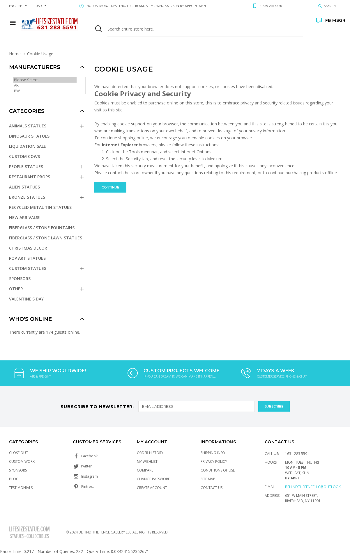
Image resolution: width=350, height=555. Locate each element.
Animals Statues (27, 126)
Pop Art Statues (27, 258)
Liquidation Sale (27, 146)
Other (16, 288)
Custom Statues (27, 268)
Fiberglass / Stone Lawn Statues (45, 238)
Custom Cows (24, 156)
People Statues (26, 166)
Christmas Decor (28, 248)
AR (45, 85)
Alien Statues (24, 187)
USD (39, 5)
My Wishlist (147, 461)
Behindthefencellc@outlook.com (317, 486)
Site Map (208, 478)
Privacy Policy (214, 461)
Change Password (154, 478)
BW (45, 91)
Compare (145, 470)
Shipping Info (213, 452)
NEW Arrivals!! (24, 217)
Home (15, 53)
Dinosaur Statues (29, 136)
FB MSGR (330, 20)
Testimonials (21, 487)
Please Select (45, 80)
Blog (14, 478)
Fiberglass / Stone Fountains (42, 227)
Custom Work (22, 461)
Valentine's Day (26, 299)
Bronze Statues (27, 197)
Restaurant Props (29, 176)
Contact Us (211, 487)
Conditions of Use (218, 470)
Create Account (152, 487)
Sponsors (20, 278)
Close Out (18, 452)
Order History (150, 452)
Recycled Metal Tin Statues (40, 207)
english (15, 5)
